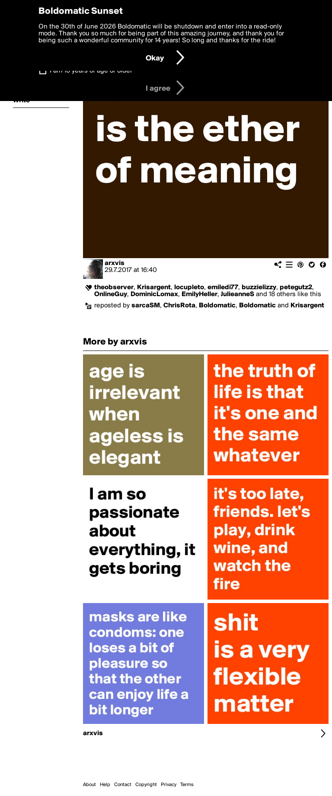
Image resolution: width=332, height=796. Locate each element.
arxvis (114, 263)
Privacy (168, 784)
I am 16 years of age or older (91, 70)
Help (105, 784)
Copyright (146, 784)
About (89, 784)
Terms (187, 784)
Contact (122, 784)
